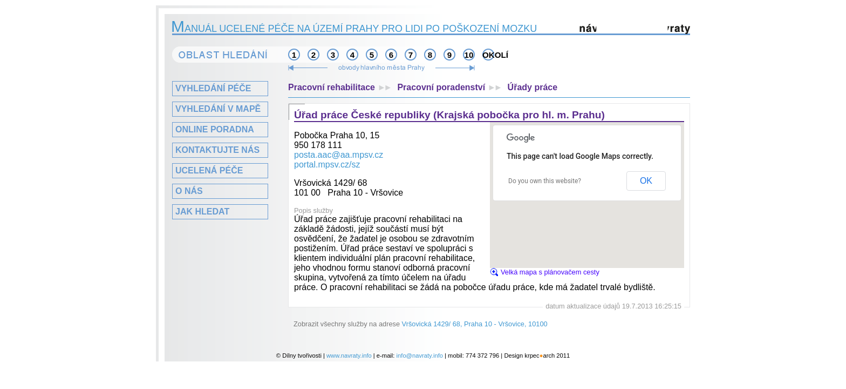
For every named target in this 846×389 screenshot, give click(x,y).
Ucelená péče (209, 170)
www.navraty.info (349, 355)
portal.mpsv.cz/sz (327, 164)
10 (469, 54)
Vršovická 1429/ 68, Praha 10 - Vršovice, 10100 (475, 324)
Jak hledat (202, 211)
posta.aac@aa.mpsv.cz (338, 154)
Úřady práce (533, 87)
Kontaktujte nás (217, 150)
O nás (189, 191)
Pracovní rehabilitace (342, 87)
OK (646, 180)
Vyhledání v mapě (218, 108)
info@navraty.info (420, 355)
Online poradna (214, 129)
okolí (488, 54)
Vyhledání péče (213, 88)
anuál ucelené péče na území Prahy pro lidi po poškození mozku (354, 28)
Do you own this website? (544, 181)
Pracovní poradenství (452, 87)
